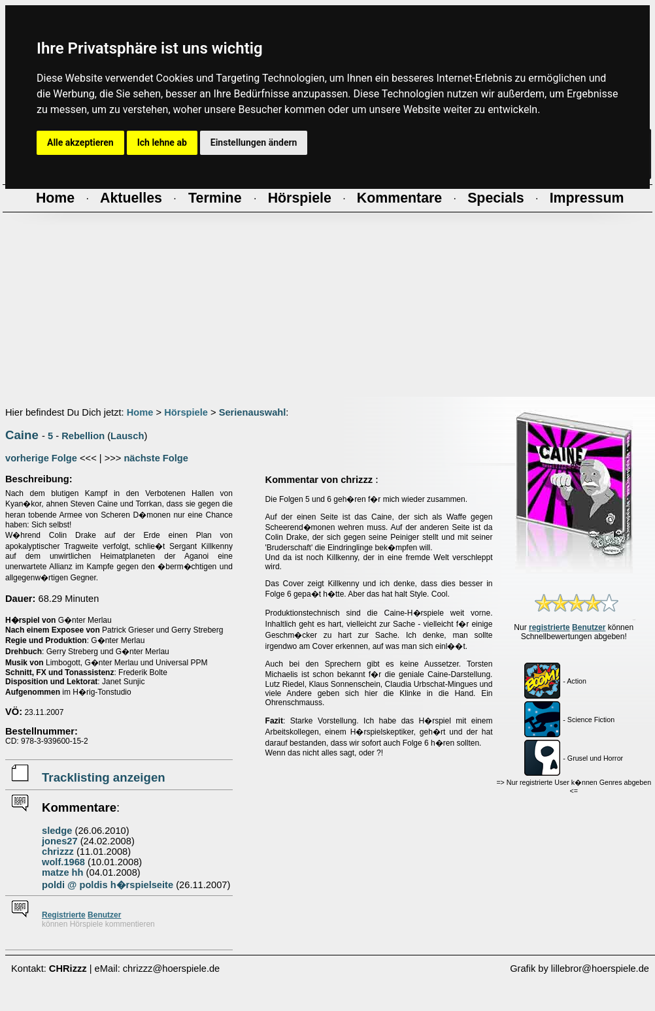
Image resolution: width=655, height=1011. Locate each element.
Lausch (127, 436)
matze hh (63, 872)
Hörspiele (186, 412)
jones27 (60, 841)
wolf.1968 (63, 862)
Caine (22, 435)
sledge (57, 830)
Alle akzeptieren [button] (80, 142)
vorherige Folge (41, 458)
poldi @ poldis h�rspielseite (107, 885)
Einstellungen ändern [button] (253, 142)
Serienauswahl (252, 412)
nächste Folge (156, 458)
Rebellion (83, 436)
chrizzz (58, 851)
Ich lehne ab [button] (162, 142)
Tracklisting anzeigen (103, 777)
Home (140, 412)
